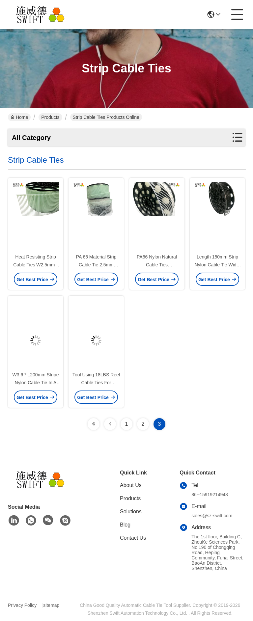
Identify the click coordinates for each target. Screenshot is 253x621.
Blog (125, 524)
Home (19, 117)
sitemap (51, 605)
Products (50, 117)
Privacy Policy (22, 605)
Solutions (131, 511)
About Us (131, 485)
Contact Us (133, 538)
